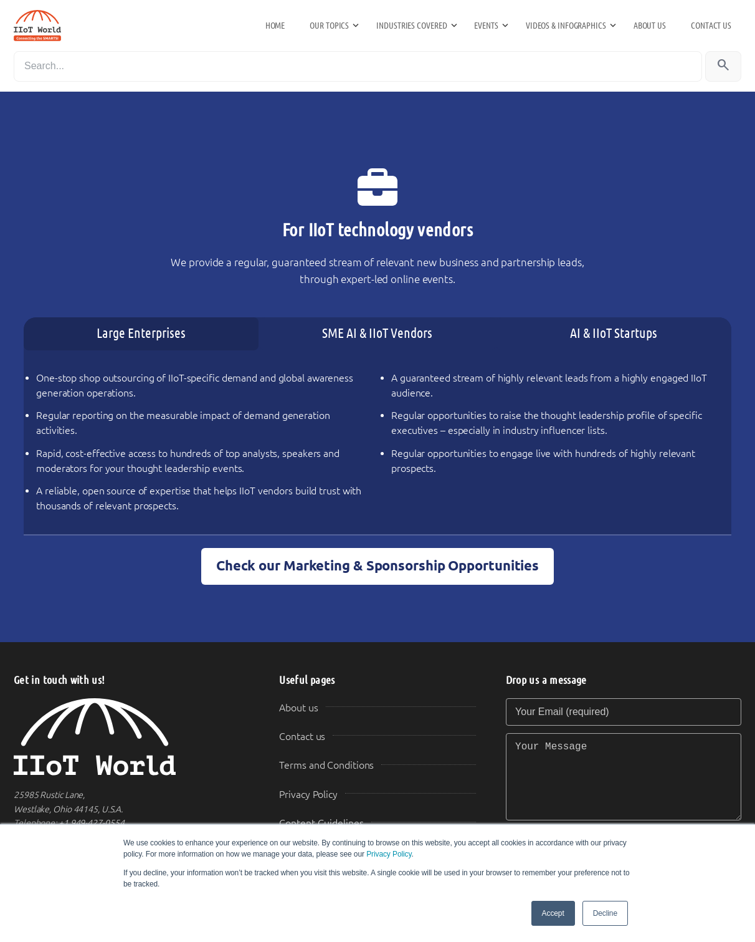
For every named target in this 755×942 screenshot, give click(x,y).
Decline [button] (605, 913)
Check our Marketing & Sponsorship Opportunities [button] (377, 566)
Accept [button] (553, 913)
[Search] (358, 66)
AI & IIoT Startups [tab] (613, 333)
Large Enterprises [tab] (141, 333)
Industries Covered (411, 26)
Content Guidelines (321, 823)
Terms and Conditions (326, 765)
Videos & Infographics (566, 26)
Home (275, 26)
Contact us (711, 26)
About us (650, 26)
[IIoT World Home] (131, 737)
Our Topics (329, 26)
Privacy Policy (388, 854)
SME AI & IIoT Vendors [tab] (377, 333)
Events (486, 26)
